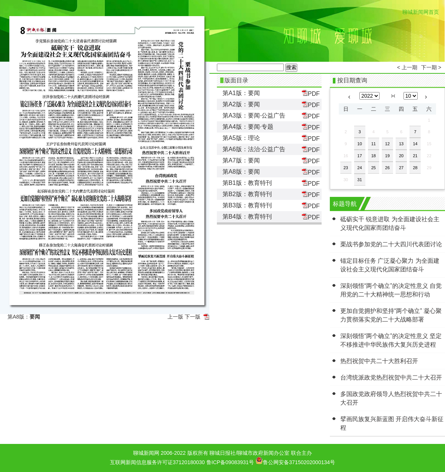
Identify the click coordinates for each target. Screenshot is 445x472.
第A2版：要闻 (241, 104)
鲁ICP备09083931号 (230, 462)
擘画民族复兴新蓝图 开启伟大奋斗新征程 (392, 423)
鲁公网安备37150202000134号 (295, 460)
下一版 (192, 317)
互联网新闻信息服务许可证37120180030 (157, 462)
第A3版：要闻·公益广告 (253, 115)
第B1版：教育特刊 (247, 183)
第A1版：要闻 (241, 93)
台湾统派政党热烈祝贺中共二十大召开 (391, 377)
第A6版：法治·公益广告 (253, 149)
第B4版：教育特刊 (247, 216)
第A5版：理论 (241, 138)
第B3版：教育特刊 (247, 205)
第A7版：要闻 (241, 160)
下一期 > (431, 67)
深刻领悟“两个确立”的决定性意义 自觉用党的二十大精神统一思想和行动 (391, 290)
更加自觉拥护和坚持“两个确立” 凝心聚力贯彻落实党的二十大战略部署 (391, 315)
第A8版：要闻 (241, 171)
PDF (311, 93)
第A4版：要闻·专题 (247, 127)
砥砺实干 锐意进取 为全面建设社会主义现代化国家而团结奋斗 (389, 223)
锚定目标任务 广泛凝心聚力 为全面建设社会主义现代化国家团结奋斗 (389, 265)
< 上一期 (407, 67)
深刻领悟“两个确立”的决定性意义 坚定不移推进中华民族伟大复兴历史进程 (391, 340)
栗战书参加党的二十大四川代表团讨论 (391, 244)
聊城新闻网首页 (420, 12)
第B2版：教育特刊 (247, 194)
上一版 (175, 317)
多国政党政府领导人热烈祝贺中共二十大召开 (391, 398)
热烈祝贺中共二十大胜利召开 (379, 361)
